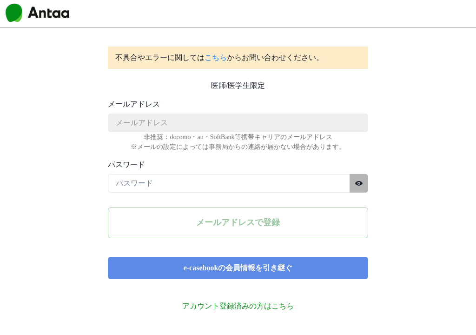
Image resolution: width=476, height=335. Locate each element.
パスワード (126, 164)
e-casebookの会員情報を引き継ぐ (238, 268)
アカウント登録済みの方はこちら (238, 306)
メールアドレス (134, 104)
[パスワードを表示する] (359, 183)
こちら (216, 57)
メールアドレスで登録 (238, 222)
